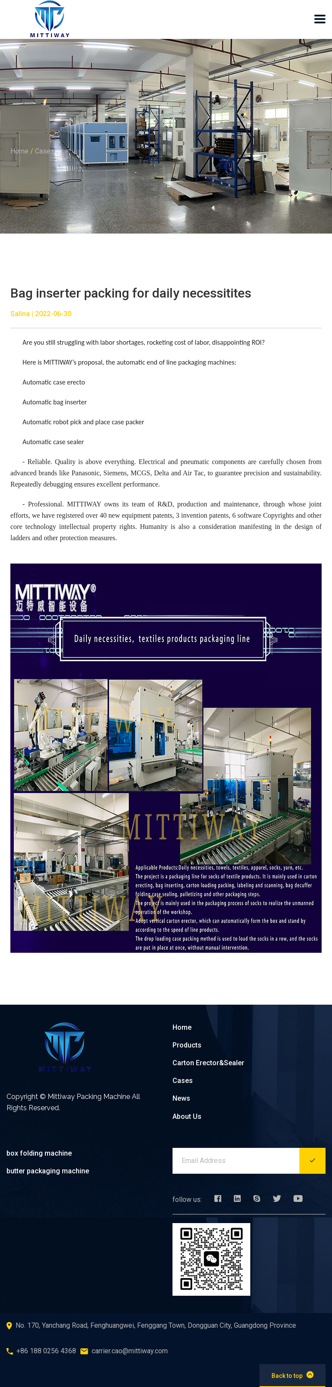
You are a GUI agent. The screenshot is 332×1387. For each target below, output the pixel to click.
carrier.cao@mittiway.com (130, 1351)
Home (19, 151)
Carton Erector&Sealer (208, 1063)
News (181, 1098)
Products (186, 1045)
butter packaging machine (47, 1171)
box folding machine (39, 1153)
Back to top (292, 1375)
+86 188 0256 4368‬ (46, 1351)
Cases (44, 151)
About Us (186, 1116)
